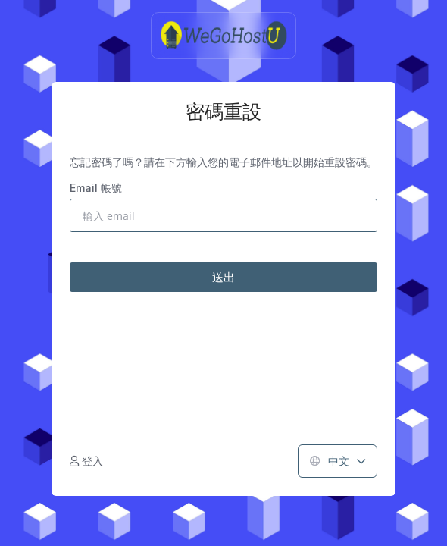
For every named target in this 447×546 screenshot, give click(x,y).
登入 (86, 460)
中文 (337, 460)
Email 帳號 (96, 187)
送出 (223, 276)
